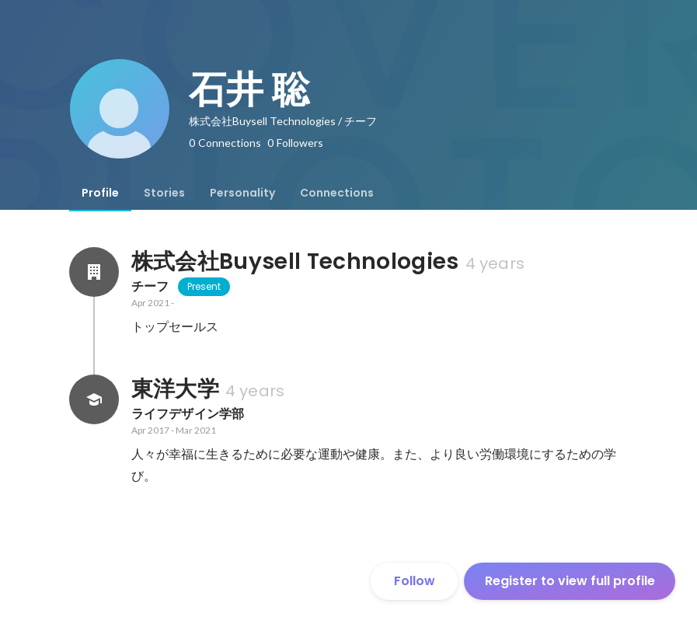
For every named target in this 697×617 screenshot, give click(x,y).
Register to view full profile (570, 581)
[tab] (100, 192)
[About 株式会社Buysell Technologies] (94, 272)
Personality (242, 192)
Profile (100, 192)
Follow (414, 581)
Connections (337, 192)
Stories (164, 192)
